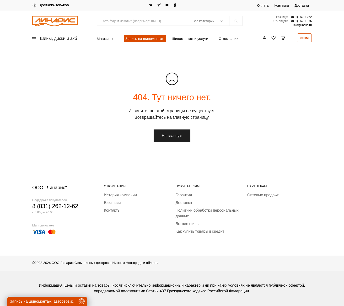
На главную (172, 136)
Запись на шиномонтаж (144, 39)
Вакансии (112, 203)
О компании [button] (228, 38)
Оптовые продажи (263, 195)
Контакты (281, 5)
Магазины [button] (105, 38)
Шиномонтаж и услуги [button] (190, 38)
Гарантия (184, 195)
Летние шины (187, 224)
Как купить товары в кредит (200, 231)
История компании (120, 195)
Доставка (302, 5)
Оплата (263, 5)
